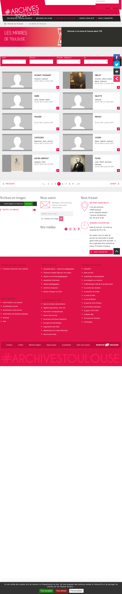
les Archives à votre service (12, 310)
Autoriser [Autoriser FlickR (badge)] (28, 204)
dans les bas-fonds (49, 334)
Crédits (20, 345)
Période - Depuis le (64, 58)
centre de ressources (50, 288)
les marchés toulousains (92, 307)
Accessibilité (66, 345)
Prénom (32, 58)
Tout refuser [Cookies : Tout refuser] (61, 591)
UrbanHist (87, 269)
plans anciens (88, 273)
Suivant (113, 184)
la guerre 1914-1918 (91, 311)
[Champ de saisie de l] (57, 213)
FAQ (4, 321)
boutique (6, 318)
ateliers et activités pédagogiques (55, 277)
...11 (77, 184)
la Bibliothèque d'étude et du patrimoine (98, 284)
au (85, 58)
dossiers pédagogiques (51, 284)
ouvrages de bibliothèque (52, 323)
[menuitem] (19, 18)
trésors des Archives (50, 315)
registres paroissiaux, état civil (54, 308)
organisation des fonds (51, 327)
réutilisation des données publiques (15, 314)
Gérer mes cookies (83, 345)
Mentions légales (35, 345)
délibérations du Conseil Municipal (55, 331)
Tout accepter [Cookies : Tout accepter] (46, 591)
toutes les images (10, 210)
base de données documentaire (54, 304)
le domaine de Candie (91, 292)
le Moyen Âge (88, 314)
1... (44, 184)
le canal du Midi (89, 295)
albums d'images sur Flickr (52, 292)
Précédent (10, 184)
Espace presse (51, 345)
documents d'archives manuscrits (54, 319)
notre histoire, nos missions (12, 303)
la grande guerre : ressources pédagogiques (58, 269)
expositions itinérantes (51, 280)
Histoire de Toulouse (15, 24)
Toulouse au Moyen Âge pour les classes (57, 273)
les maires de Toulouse (92, 318)
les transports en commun (93, 280)
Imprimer (116, 71)
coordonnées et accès (10, 306)
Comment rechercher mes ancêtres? (15, 269)
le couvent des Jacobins (92, 288)
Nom (4, 58)
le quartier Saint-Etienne (93, 303)
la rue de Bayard (90, 299)
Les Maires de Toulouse (37, 24)
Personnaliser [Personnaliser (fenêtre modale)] (76, 591)
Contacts (9, 345)
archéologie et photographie (94, 277)
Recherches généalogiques (13, 265)
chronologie (88, 322)
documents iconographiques (53, 312)
